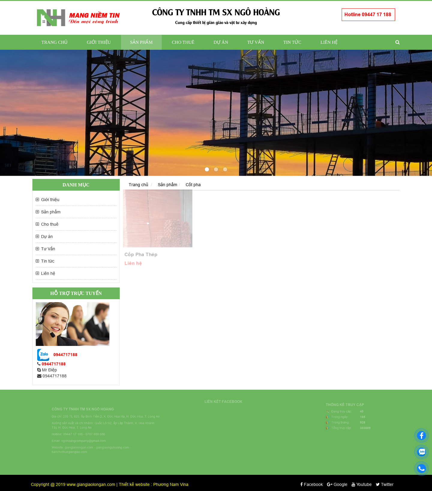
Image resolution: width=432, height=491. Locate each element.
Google (337, 484)
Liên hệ (329, 42)
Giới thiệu (99, 42)
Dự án (221, 42)
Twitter (385, 484)
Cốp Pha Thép (140, 255)
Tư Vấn (255, 42)
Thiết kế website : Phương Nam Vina (153, 484)
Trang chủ (54, 42)
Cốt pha (193, 184)
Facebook (311, 484)
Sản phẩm (141, 42)
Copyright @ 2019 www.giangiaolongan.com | (75, 484)
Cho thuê (183, 42)
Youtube (362, 484)
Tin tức (293, 42)
